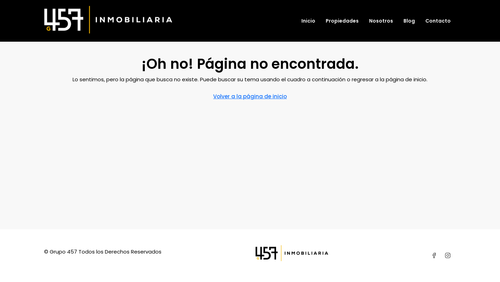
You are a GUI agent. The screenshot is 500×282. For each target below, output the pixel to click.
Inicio (308, 20)
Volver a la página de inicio (250, 96)
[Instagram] (449, 255)
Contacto (438, 20)
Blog (409, 20)
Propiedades (342, 20)
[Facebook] (436, 255)
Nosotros (381, 20)
